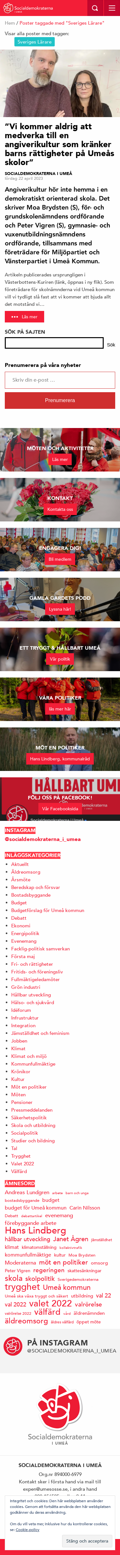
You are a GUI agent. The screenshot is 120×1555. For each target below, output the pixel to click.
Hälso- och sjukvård (32, 1002)
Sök (111, 344)
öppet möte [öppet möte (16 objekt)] (88, 1322)
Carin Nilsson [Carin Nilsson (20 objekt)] (84, 1208)
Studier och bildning (33, 1141)
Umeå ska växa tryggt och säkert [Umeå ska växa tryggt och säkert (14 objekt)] (36, 1296)
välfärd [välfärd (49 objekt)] (47, 1312)
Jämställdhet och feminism (40, 1033)
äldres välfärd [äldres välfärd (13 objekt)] (62, 1321)
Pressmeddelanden (31, 1110)
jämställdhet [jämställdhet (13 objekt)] (101, 1239)
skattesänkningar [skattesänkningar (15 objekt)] (84, 1270)
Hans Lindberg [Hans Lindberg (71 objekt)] (35, 1230)
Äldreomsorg (25, 872)
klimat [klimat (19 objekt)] (12, 1247)
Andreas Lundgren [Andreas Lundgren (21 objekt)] (27, 1192)
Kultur (18, 1079)
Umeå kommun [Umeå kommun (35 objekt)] (67, 1287)
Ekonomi (20, 926)
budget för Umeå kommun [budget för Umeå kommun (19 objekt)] (36, 1208)
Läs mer (29, 317)
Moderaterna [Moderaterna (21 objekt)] (20, 1262)
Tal (14, 1148)
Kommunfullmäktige (33, 1064)
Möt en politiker (29, 1087)
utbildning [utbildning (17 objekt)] (82, 1296)
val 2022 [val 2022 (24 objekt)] (15, 1304)
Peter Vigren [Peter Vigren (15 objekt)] (17, 1270)
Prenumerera (60, 400)
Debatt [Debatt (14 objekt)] (11, 1215)
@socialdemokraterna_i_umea (43, 839)
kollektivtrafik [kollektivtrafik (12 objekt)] (71, 1247)
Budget (19, 903)
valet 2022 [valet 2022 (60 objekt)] (50, 1303)
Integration (23, 1025)
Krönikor (20, 1071)
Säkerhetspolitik (29, 1118)
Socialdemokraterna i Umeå (38, 174)
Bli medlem (60, 559)
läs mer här (60, 709)
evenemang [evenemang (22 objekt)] (59, 1215)
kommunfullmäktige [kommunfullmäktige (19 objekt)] (28, 1255)
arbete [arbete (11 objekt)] (57, 1192)
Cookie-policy (27, 1529)
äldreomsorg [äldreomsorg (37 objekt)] (26, 1320)
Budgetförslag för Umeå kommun (47, 910)
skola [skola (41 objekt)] (13, 1278)
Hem (10, 23)
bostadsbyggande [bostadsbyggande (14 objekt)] (22, 1200)
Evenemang (23, 941)
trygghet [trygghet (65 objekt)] (22, 1286)
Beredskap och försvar (35, 887)
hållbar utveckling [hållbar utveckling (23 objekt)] (27, 1239)
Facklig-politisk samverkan (40, 949)
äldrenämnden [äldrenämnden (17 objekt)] (89, 1313)
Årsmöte (20, 880)
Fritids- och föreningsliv (37, 972)
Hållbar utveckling (31, 995)
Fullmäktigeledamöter (35, 979)
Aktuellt (20, 864)
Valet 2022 (22, 1164)
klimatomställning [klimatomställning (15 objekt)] (39, 1247)
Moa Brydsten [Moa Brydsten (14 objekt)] (81, 1255)
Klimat (18, 1048)
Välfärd (19, 1171)
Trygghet (21, 1156)
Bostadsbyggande (31, 895)
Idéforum (21, 1010)
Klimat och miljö (29, 1056)
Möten (18, 1094)
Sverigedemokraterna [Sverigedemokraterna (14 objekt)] (78, 1279)
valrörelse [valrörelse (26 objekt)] (88, 1304)
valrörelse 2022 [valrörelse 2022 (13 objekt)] (18, 1313)
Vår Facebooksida (60, 809)
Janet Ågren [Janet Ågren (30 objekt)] (70, 1239)
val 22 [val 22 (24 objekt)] (103, 1295)
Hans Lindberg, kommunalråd (60, 759)
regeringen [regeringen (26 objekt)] (49, 1270)
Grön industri (25, 987)
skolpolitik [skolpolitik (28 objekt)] (40, 1278)
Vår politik (60, 659)
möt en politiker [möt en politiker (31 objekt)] (63, 1262)
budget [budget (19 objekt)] (51, 1200)
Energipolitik (25, 933)
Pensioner (22, 1102)
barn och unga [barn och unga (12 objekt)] (77, 1192)
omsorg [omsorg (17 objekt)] (99, 1263)
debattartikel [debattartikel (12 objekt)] (31, 1215)
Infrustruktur (25, 1018)
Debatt (19, 918)
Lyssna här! (60, 609)
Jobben (19, 1041)
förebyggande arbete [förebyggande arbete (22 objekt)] (30, 1223)
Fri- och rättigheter (32, 964)
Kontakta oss (60, 509)
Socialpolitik (24, 1133)
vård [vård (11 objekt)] (67, 1313)
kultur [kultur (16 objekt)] (60, 1255)
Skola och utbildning (33, 1125)
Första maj (23, 956)
